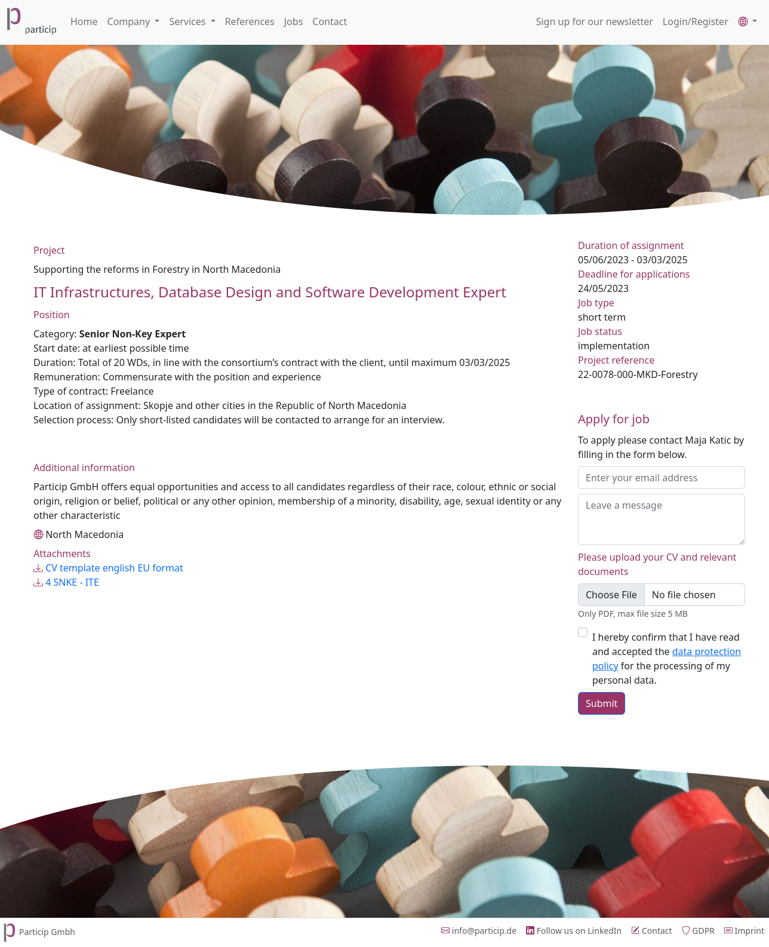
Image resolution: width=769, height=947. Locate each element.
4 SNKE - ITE (66, 582)
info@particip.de (478, 930)
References (250, 21)
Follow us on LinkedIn (574, 930)
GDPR (698, 930)
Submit (601, 703)
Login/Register (695, 21)
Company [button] (130, 21)
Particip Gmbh (37, 931)
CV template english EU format (108, 567)
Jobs (293, 21)
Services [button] (188, 21)
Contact (329, 21)
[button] (747, 21)
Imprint (744, 930)
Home (84, 21)
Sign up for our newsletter (594, 21)
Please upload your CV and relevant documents (657, 564)
